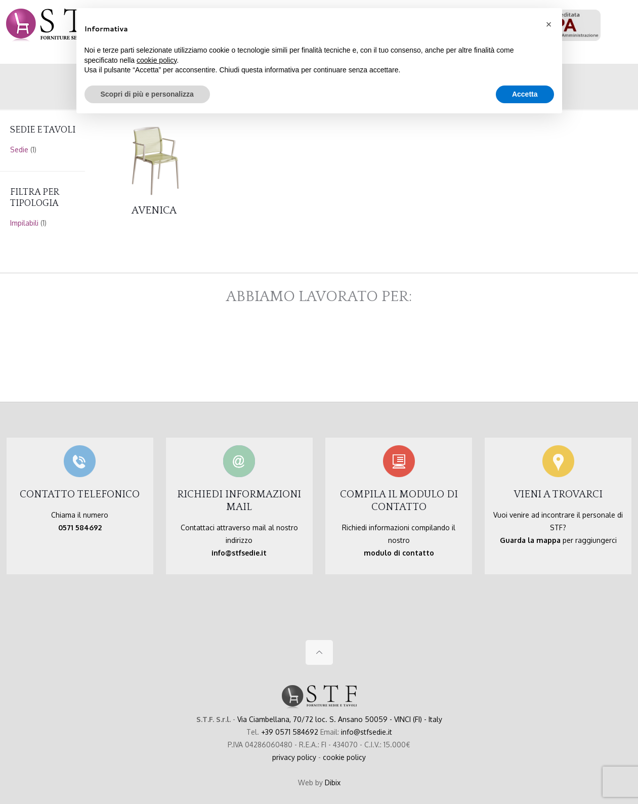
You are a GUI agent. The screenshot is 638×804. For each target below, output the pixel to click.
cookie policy (344, 757)
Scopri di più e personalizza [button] (147, 94)
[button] (549, 24)
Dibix (333, 782)
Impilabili (24, 223)
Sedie (19, 149)
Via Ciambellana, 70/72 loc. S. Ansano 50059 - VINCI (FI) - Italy (339, 719)
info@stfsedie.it (366, 732)
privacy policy (294, 757)
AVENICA (154, 210)
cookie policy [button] (157, 60)
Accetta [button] (525, 94)
